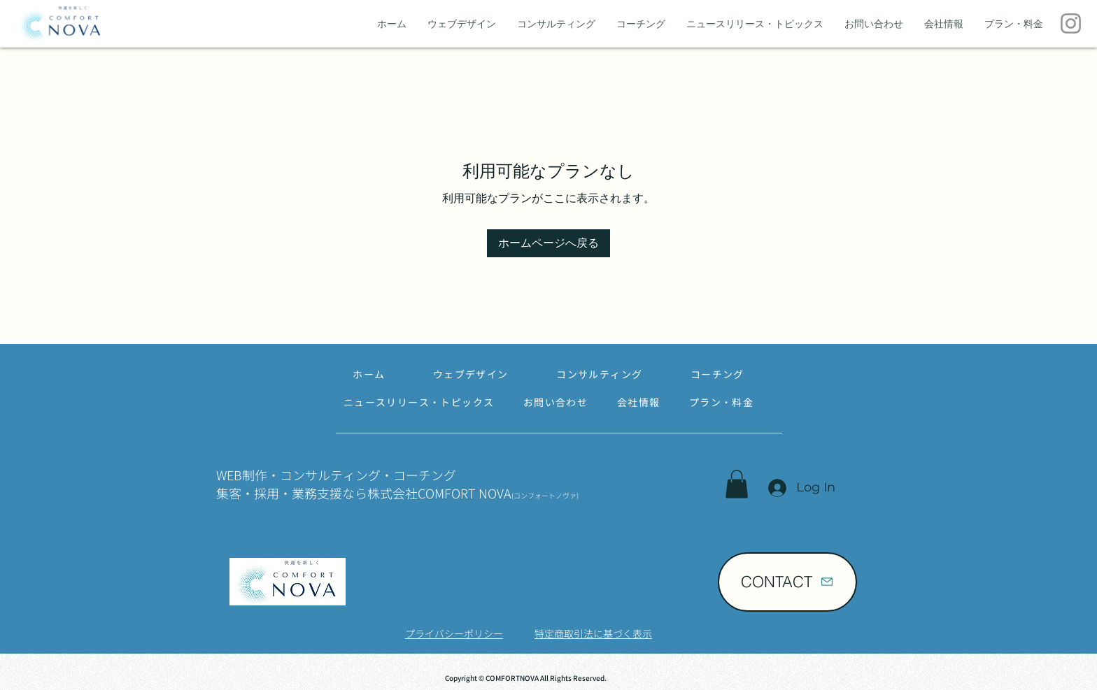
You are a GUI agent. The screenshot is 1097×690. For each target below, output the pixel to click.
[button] (737, 484)
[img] (59, 42)
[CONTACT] (787, 582)
